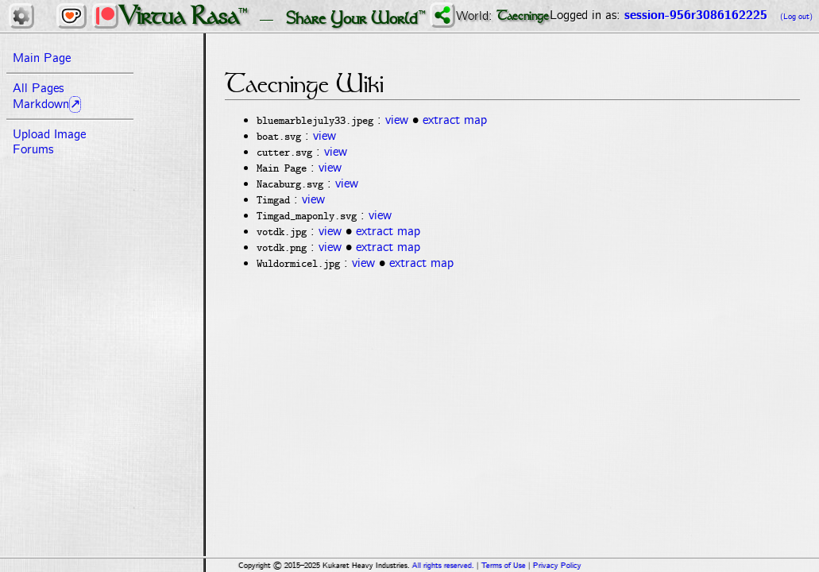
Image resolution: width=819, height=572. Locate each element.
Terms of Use (503, 565)
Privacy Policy (557, 565)
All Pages (38, 88)
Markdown (41, 104)
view (396, 120)
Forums (33, 149)
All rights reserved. (443, 565)
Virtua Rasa (178, 15)
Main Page (42, 58)
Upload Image (49, 134)
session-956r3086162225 (695, 16)
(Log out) (796, 16)
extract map (455, 120)
